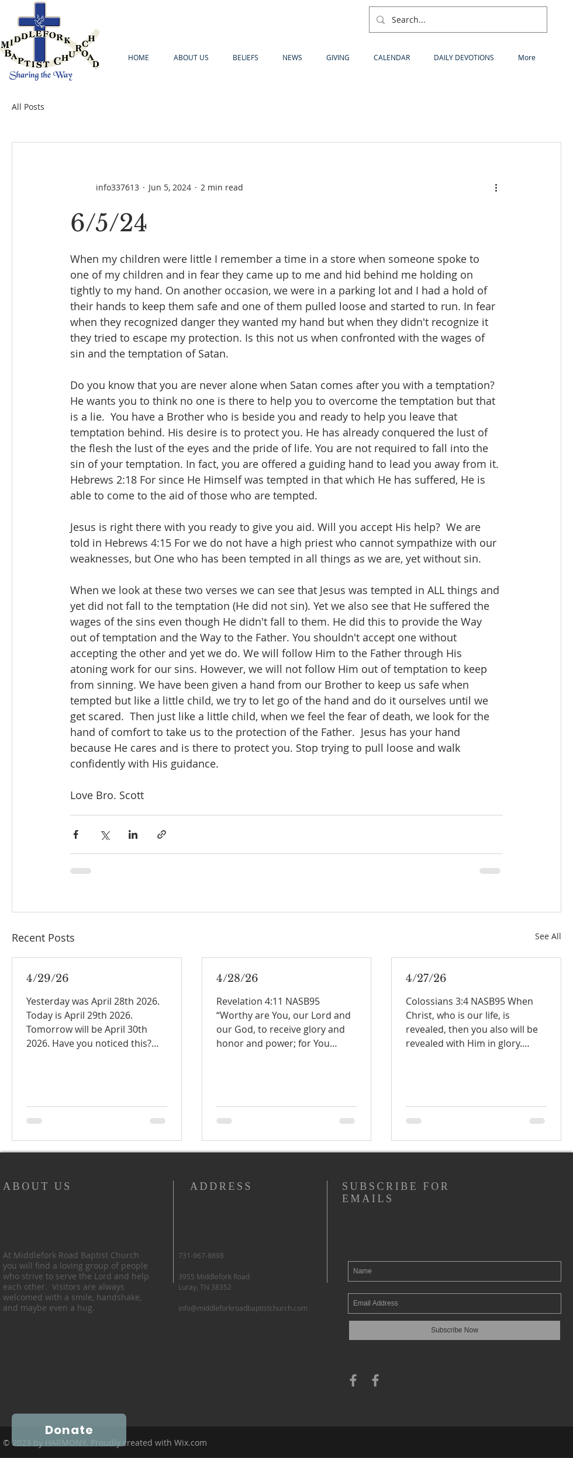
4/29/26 (47, 978)
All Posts (28, 106)
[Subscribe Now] (454, 1330)
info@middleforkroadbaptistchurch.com (243, 1308)
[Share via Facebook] (75, 834)
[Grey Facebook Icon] (353, 1380)
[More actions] (496, 187)
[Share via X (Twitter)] (104, 834)
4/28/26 (237, 978)
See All (548, 936)
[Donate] (69, 1430)
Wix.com (190, 1442)
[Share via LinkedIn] (133, 834)
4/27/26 (426, 978)
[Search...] (457, 19)
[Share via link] (161, 834)
